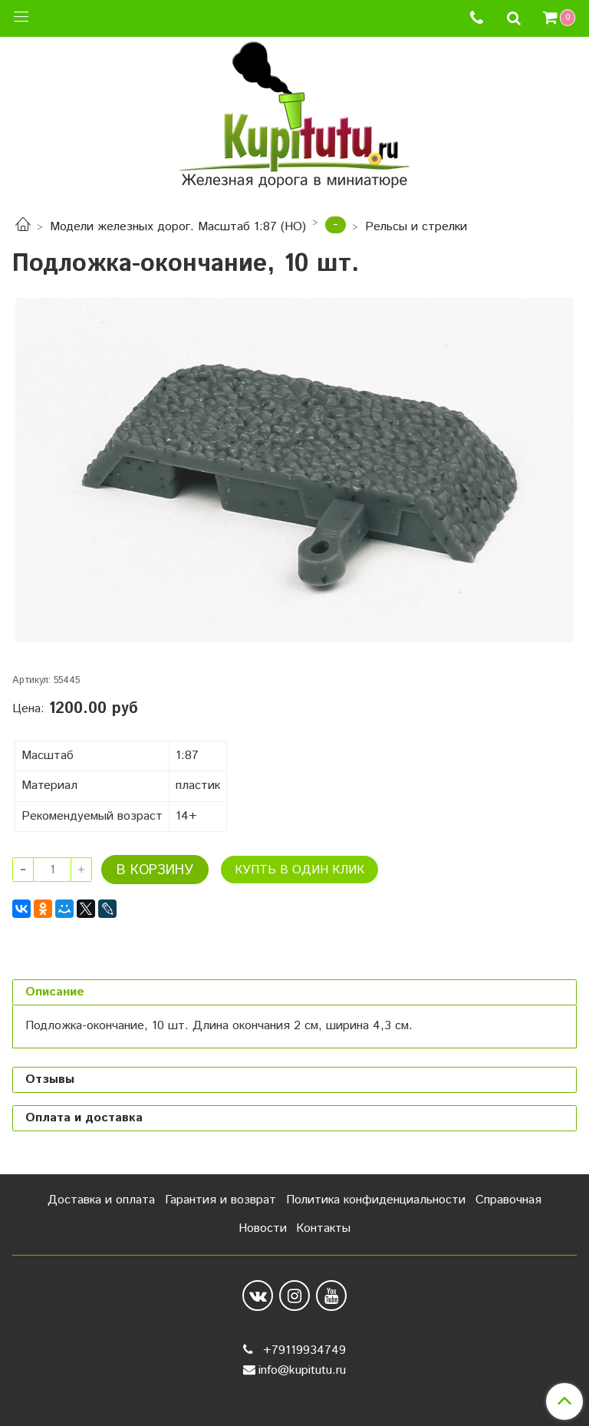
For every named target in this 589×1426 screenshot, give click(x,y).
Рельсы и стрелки (416, 227)
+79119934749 (302, 1350)
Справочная (508, 1200)
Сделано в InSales (294, 1401)
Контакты (323, 1228)
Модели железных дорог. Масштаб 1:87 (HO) (178, 227)
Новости (263, 1228)
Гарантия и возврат (220, 1200)
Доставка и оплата (101, 1200)
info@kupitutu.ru (302, 1370)
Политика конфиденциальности (376, 1200)
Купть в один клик (299, 870)
